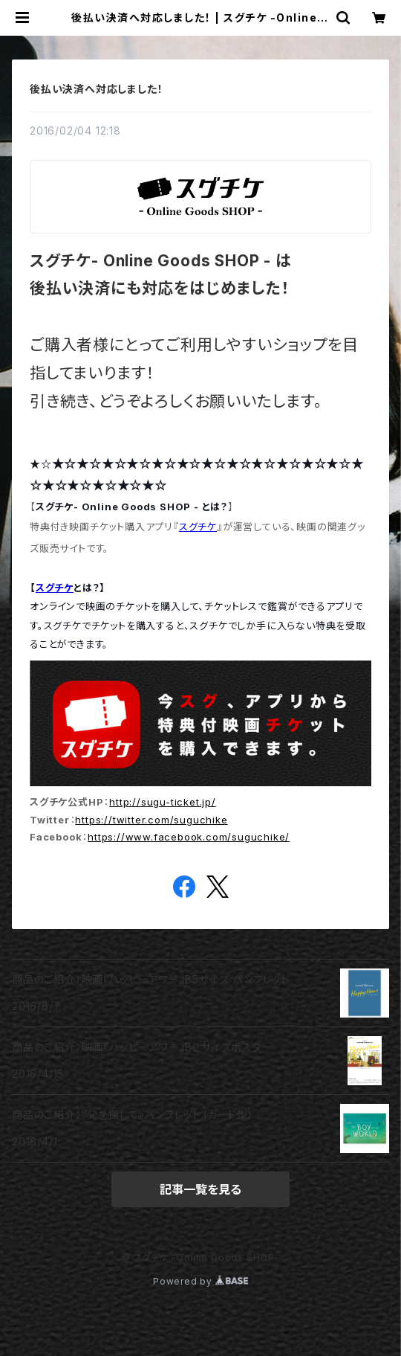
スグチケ (198, 527)
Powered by (200, 1281)
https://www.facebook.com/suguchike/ (189, 837)
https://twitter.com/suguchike (151, 820)
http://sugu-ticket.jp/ (162, 802)
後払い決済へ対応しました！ (96, 89)
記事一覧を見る (200, 1189)
